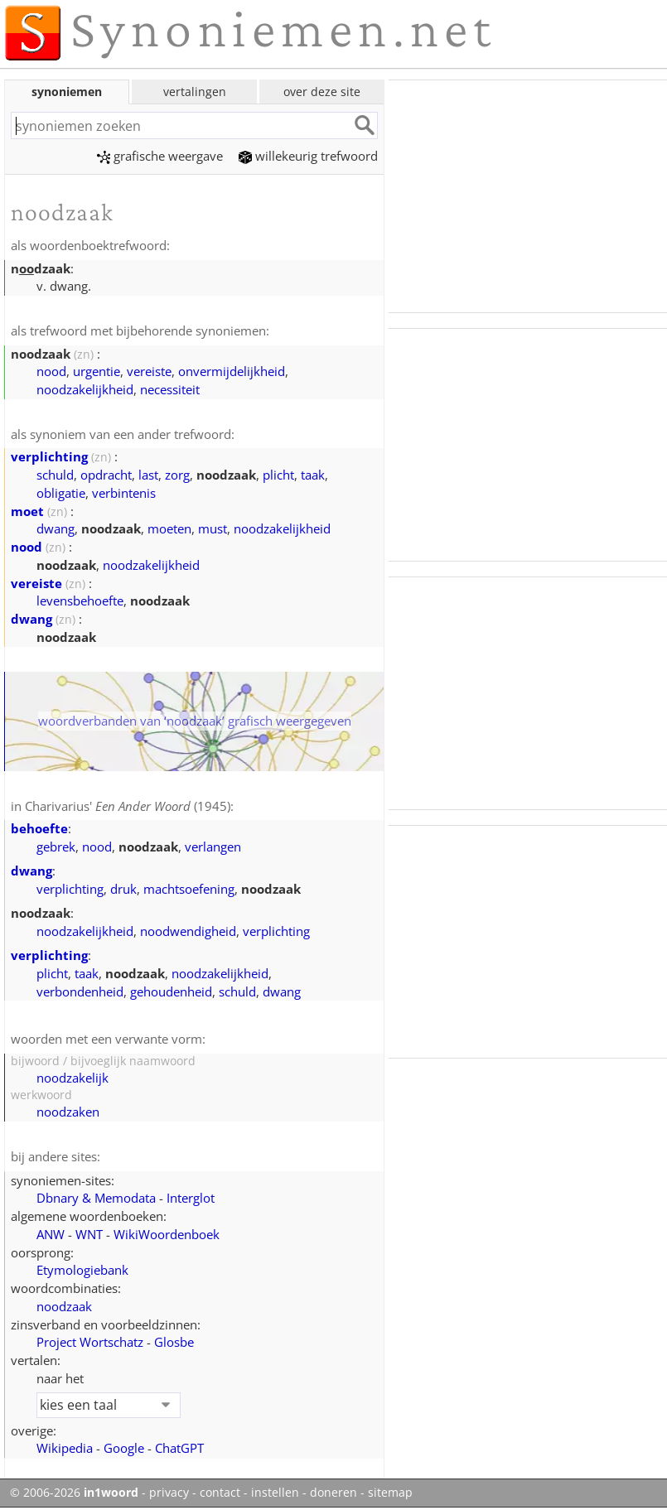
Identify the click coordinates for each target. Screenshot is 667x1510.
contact (220, 1492)
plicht (278, 474)
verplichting (49, 456)
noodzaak (64, 1306)
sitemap (390, 1492)
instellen (275, 1492)
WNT (89, 1234)
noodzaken (67, 1111)
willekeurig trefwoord (308, 155)
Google (124, 1448)
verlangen (213, 846)
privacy (169, 1492)
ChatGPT (179, 1448)
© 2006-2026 (74, 1492)
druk (123, 888)
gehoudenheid (171, 991)
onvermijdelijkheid (231, 371)
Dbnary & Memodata (96, 1197)
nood (51, 371)
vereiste (149, 371)
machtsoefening (188, 888)
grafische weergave (160, 155)
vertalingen (194, 91)
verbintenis (124, 493)
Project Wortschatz (89, 1342)
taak (313, 474)
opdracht (106, 474)
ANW (50, 1234)
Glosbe (174, 1342)
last (148, 474)
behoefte (39, 828)
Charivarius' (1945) (127, 806)
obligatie (60, 493)
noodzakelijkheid (84, 389)
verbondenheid (79, 991)
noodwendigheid (188, 931)
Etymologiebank (82, 1270)
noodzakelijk (72, 1077)
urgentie (96, 371)
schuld (55, 474)
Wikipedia (64, 1448)
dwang (55, 528)
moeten (169, 528)
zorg (177, 474)
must (212, 528)
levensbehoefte (79, 600)
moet (27, 511)
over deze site (321, 91)
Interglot (191, 1197)
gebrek (55, 846)
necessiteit (170, 389)
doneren (333, 1492)
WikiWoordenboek (167, 1234)
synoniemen (66, 91)
